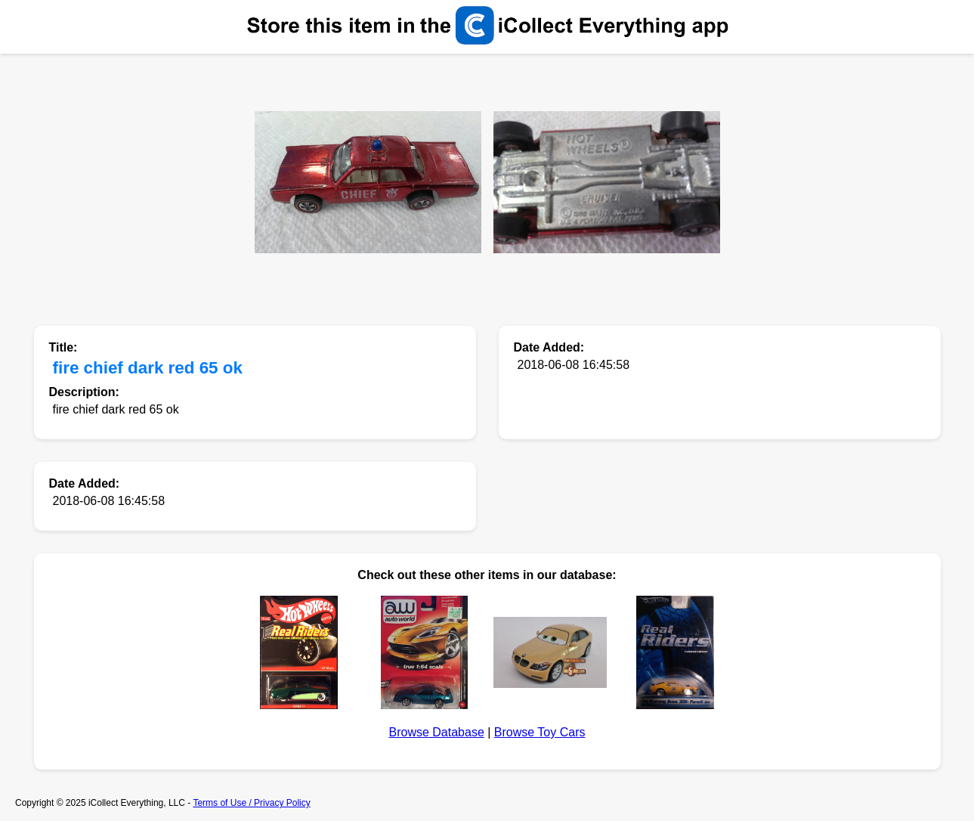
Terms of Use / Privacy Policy (251, 803)
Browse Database (436, 732)
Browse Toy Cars (540, 732)
